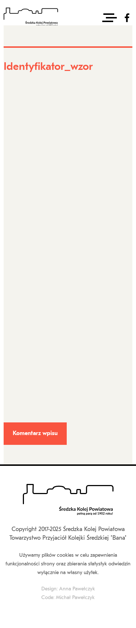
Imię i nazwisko (22, 170)
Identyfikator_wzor (27, 89)
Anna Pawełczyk (77, 589)
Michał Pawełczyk (75, 597)
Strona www (17, 264)
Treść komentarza (25, 311)
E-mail (12, 218)
